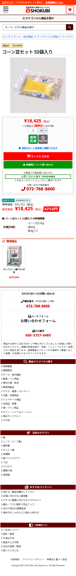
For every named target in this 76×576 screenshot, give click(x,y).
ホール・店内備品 (23, 36)
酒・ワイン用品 (11, 407)
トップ (6, 36)
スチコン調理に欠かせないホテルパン (22, 500)
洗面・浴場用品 (11, 395)
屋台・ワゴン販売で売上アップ (18, 504)
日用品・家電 (9, 403)
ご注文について (11, 529)
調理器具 (7, 370)
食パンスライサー (12, 458)
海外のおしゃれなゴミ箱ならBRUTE (21, 512)
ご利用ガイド (38, 525)
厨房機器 (7, 366)
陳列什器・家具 (11, 382)
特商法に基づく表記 (57, 559)
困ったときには (11, 550)
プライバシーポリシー (33, 559)
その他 (6, 420)
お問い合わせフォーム (38, 320)
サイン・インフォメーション (17, 412)
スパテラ (7, 466)
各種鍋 (6, 454)
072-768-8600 (40, 189)
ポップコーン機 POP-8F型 (14, 271)
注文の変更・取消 (12, 546)
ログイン (6, 2)
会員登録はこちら (54, 2)
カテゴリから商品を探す (38, 18)
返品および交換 (11, 542)
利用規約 (15, 559)
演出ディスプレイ (12, 416)
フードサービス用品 (47, 36)
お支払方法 (8, 538)
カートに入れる (38, 156)
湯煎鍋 (6, 474)
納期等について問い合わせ (38, 164)
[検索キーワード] (34, 27)
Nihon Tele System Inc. (38, 565)
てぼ (5, 462)
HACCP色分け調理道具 (14, 508)
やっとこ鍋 (8, 450)
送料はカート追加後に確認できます (37, 147)
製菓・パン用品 (11, 378)
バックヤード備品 (12, 399)
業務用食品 (8, 387)
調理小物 (7, 470)
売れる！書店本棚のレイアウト (18, 492)
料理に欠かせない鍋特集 (15, 496)
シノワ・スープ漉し (13, 441)
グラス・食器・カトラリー (16, 391)
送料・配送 (8, 533)
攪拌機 (6, 445)
